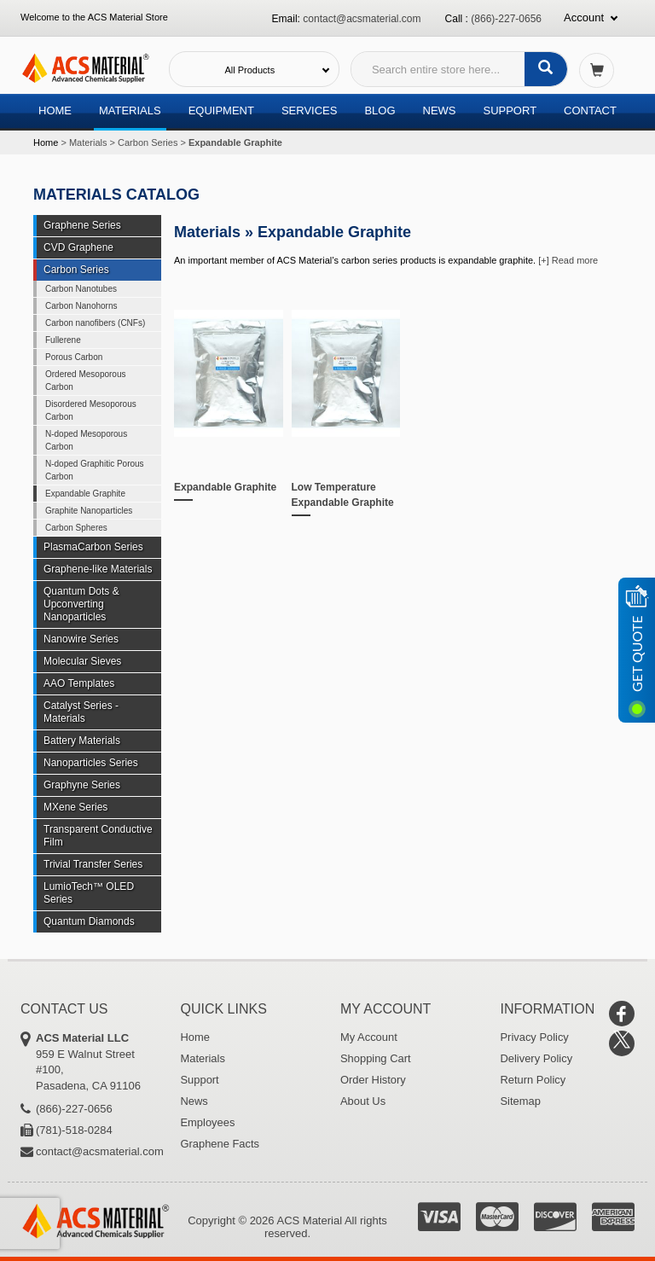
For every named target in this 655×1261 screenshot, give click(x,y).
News (439, 110)
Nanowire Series (81, 639)
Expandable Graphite (225, 487)
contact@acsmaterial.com (361, 19)
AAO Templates (78, 683)
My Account (368, 1037)
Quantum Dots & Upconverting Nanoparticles (81, 604)
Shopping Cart (375, 1058)
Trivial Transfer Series (92, 864)
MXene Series (75, 807)
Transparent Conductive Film (98, 835)
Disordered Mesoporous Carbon (90, 410)
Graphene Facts (220, 1143)
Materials (130, 110)
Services (309, 110)
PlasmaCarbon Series (93, 547)
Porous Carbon (73, 357)
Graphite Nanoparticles (88, 510)
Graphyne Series (81, 785)
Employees (208, 1122)
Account (584, 17)
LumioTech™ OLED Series (88, 892)
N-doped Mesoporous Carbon (86, 440)
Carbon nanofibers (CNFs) (95, 323)
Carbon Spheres (76, 527)
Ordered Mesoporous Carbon (85, 380)
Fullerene (63, 340)
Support (509, 110)
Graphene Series (82, 225)
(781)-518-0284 (74, 1130)
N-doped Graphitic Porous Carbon (94, 470)
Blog (379, 110)
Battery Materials (81, 741)
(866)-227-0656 (506, 19)
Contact (590, 110)
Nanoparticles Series (90, 763)
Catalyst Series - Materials (81, 712)
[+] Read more (568, 260)
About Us (362, 1101)
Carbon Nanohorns (81, 306)
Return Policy (533, 1079)
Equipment (221, 110)
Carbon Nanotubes (81, 288)
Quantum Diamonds (89, 921)
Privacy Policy (535, 1037)
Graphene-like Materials (97, 569)
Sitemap (521, 1101)
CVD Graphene (78, 247)
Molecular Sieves (82, 661)
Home (55, 110)
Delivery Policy (537, 1058)
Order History (373, 1079)
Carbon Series (147, 142)
